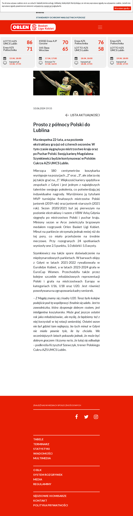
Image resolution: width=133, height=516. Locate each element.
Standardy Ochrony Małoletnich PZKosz (60, 17)
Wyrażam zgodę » (122, 8)
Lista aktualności (85, 115)
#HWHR (40, 12)
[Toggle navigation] (100, 27)
